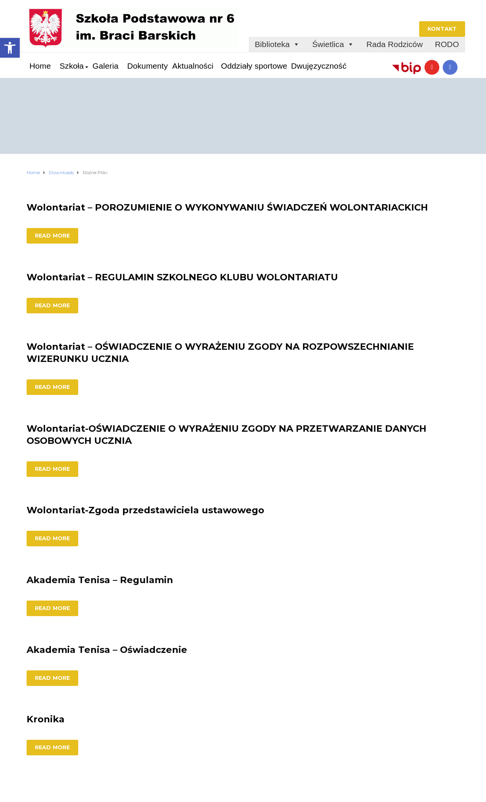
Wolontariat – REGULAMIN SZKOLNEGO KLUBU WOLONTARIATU (182, 277)
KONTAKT (442, 28)
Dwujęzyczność (319, 65)
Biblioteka (277, 44)
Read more (52, 235)
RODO (447, 44)
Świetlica (333, 44)
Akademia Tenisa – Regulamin (100, 579)
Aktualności (193, 65)
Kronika (46, 719)
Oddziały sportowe (254, 65)
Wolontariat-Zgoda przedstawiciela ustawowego (145, 510)
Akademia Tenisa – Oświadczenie (107, 649)
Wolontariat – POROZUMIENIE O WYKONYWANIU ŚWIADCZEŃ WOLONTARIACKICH (227, 207)
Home (40, 65)
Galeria (105, 65)
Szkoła (72, 65)
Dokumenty (147, 65)
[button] (10, 48)
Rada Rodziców (394, 44)
